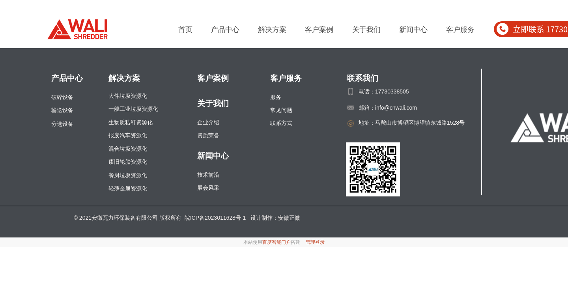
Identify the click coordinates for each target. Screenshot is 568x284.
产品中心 (225, 30)
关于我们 (366, 30)
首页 (185, 30)
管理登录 (315, 242)
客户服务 (460, 30)
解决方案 (272, 30)
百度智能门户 (276, 242)
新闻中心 (413, 30)
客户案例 (319, 30)
